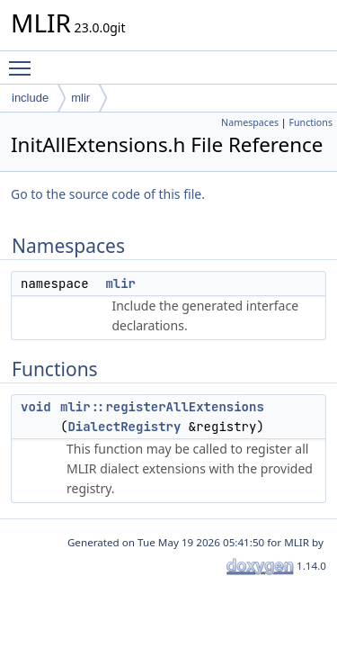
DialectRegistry (124, 426)
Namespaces (250, 122)
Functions (310, 122)
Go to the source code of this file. (108, 193)
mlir (80, 97)
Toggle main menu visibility (24, 60)
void (36, 407)
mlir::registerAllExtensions (162, 407)
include (30, 97)
